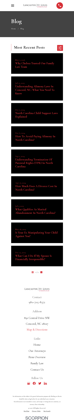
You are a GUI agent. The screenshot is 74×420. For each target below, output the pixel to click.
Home (37, 344)
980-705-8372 (37, 302)
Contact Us (37, 369)
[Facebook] (34, 383)
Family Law (37, 363)
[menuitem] (26, 411)
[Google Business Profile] (28, 383)
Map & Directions (37, 329)
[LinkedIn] (45, 383)
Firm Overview (37, 357)
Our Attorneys (37, 351)
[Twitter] (39, 383)
